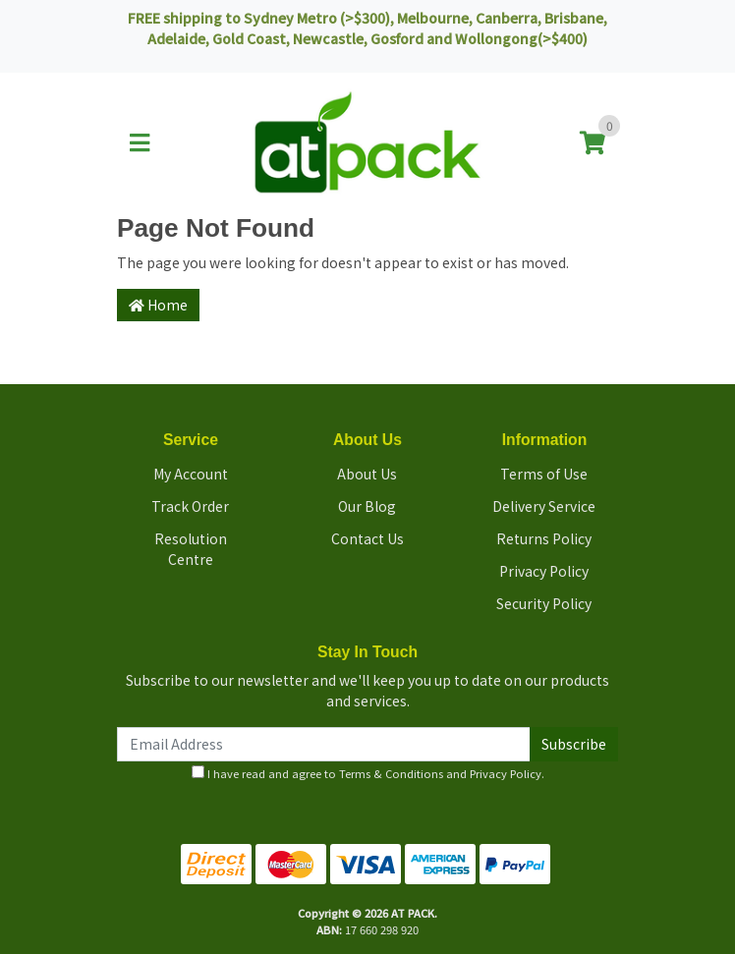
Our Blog (367, 506)
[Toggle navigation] (139, 143)
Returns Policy (544, 538)
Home (158, 304)
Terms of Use (544, 473)
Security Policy (544, 603)
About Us (367, 473)
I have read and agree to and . (368, 773)
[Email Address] (324, 744)
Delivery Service (543, 506)
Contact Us (367, 538)
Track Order (190, 506)
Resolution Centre (190, 549)
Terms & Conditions (391, 773)
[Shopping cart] (592, 143)
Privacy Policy (544, 571)
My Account (190, 473)
